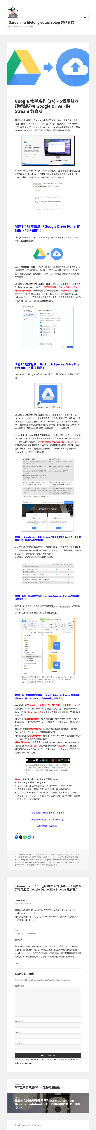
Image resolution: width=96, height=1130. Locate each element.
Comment (20, 986)
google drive (74, 859)
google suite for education (61, 862)
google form (34, 862)
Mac (53, 606)
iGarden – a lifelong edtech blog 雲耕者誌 (40, 22)
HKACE (23, 865)
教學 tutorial (36, 865)
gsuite (17, 865)
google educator (21, 862)
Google (52, 123)
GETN (37, 859)
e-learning (21, 859)
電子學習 (74, 857)
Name (18, 1021)
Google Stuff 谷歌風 (71, 854)
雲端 (47, 865)
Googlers (76, 862)
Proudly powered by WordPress (28, 1125)
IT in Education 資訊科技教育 (59, 857)
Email (18, 1032)
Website (18, 1043)
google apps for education (57, 859)
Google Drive (40, 170)
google (43, 859)
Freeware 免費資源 (55, 854)
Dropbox (31, 174)
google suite (45, 862)
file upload (30, 859)
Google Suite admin (24, 612)
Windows (64, 606)
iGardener (40, 854)
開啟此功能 (53, 612)
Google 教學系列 (21, 857)
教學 (28, 865)
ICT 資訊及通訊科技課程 (38, 857)
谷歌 (43, 865)
